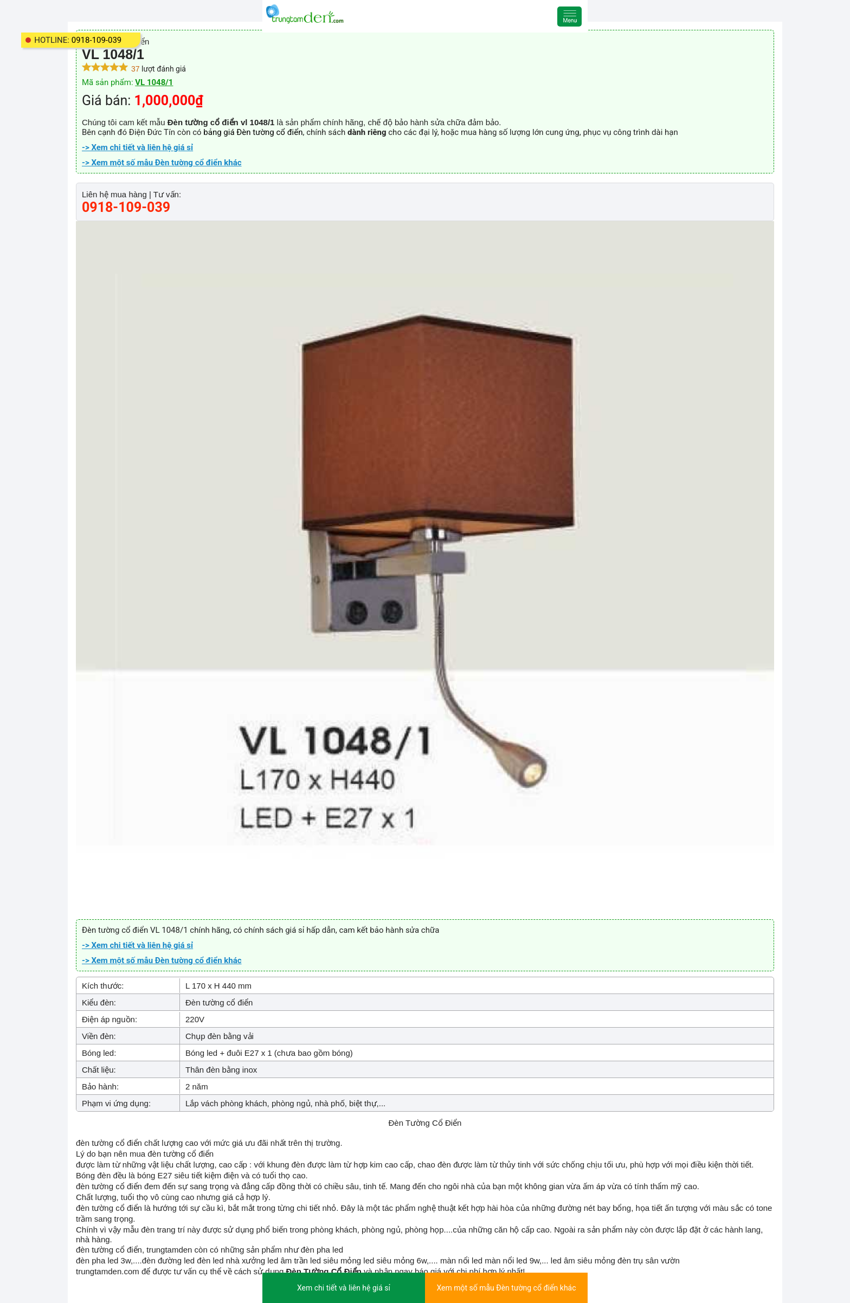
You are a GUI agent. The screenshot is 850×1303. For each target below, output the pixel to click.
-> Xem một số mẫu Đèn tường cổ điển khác (162, 162)
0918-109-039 (97, 40)
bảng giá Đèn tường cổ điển (252, 132)
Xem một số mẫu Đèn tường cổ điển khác (506, 1287)
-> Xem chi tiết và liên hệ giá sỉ (137, 147)
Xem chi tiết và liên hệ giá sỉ (343, 1287)
